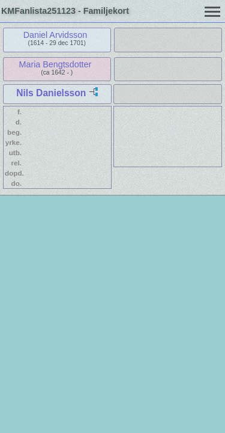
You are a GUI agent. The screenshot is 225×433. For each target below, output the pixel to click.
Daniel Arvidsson (55, 35)
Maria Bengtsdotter (55, 64)
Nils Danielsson (51, 93)
